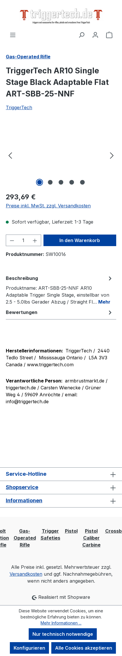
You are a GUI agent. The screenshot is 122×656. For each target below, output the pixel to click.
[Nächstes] (112, 155)
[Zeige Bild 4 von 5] (71, 182)
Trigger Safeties (50, 534)
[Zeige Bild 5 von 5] (82, 182)
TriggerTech (19, 107)
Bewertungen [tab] (59, 312)
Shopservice (22, 487)
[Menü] (13, 34)
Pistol (71, 531)
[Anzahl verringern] (12, 240)
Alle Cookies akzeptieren (83, 648)
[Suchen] (81, 34)
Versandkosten (26, 574)
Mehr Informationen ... (61, 622)
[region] (61, 154)
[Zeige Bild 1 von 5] (39, 182)
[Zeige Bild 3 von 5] (61, 182)
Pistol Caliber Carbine (91, 538)
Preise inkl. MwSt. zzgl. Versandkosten (48, 206)
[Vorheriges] (10, 155)
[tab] (59, 290)
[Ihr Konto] (95, 34)
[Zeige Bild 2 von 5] (50, 182)
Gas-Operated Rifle (25, 538)
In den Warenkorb (79, 240)
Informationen (24, 500)
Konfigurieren (29, 648)
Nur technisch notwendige (62, 634)
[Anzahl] (24, 240)
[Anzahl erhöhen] (35, 240)
